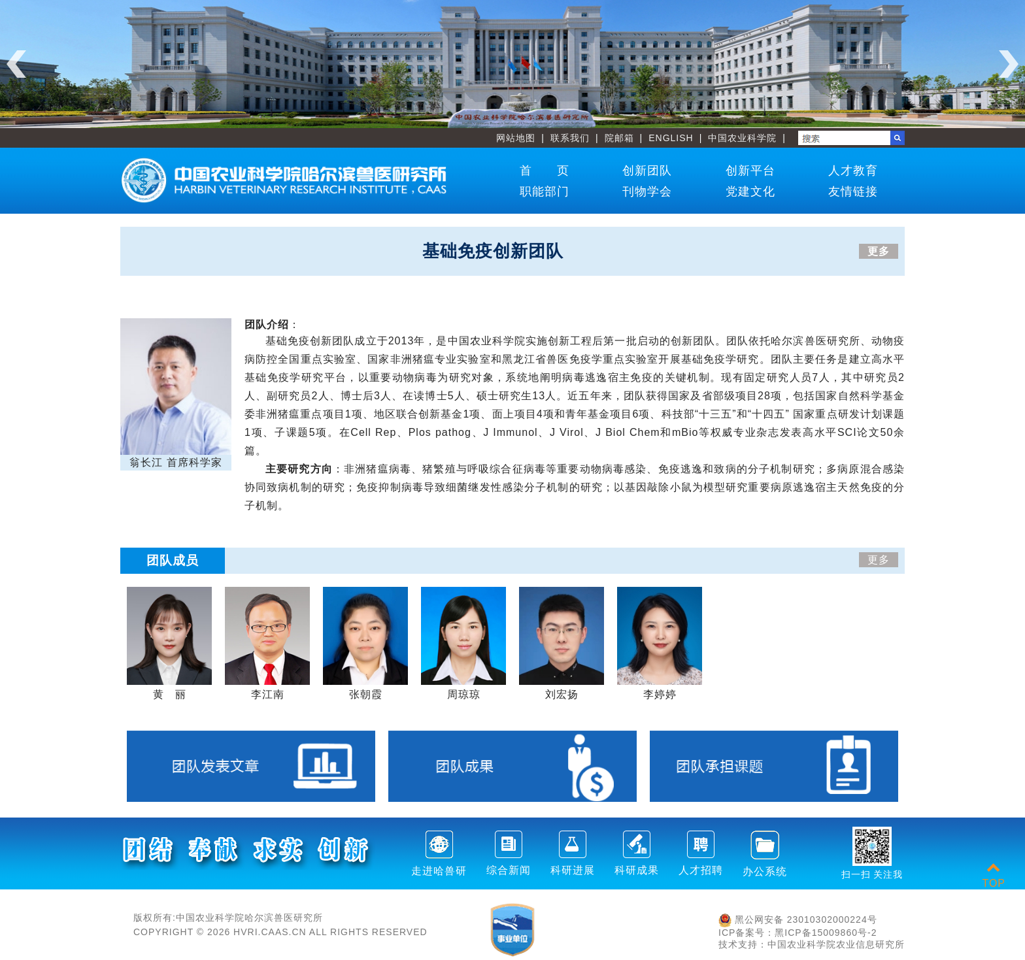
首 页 (544, 170)
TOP (993, 875)
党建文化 (750, 191)
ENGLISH (670, 138)
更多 (878, 251)
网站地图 (515, 138)
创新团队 (647, 170)
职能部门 (544, 191)
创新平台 (750, 170)
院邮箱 (619, 138)
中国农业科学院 (742, 138)
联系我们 (570, 138)
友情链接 (853, 191)
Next (1008, 64)
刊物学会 (647, 191)
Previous (16, 64)
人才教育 (853, 170)
